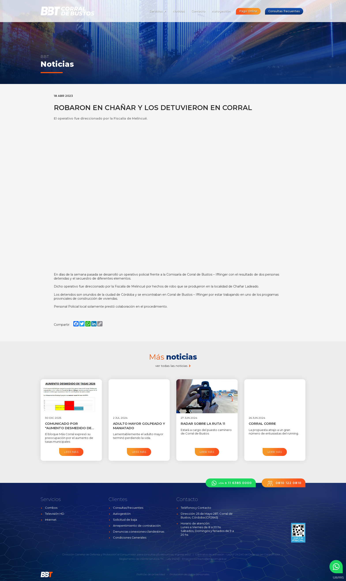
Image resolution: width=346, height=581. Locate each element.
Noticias (179, 11)
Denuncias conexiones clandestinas (138, 531)
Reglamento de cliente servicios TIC (141, 558)
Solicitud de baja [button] (125, 519)
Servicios (157, 11)
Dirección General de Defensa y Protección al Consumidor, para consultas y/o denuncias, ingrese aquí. (126, 554)
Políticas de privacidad (151, 574)
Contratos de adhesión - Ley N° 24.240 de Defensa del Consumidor (237, 554)
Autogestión (221, 11)
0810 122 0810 (283, 483)
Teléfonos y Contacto (196, 507)
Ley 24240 (173, 558)
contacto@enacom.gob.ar (210, 558)
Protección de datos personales (189, 574)
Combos (51, 507)
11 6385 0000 (231, 483)
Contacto (198, 11)
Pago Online (248, 11)
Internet (50, 519)
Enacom (187, 558)
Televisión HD (54, 513)
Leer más (71, 451)
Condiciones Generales (129, 537)
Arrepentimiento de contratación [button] (137, 525)
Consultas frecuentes (284, 11)
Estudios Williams (338, 577)
